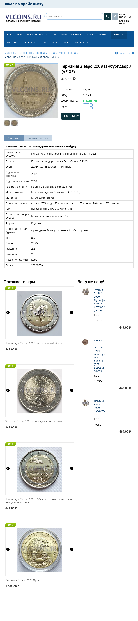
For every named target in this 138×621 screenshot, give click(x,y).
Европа (119, 34)
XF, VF (9, 65)
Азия (90, 34)
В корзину (71, 116)
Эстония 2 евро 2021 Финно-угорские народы (33, 421)
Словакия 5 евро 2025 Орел (22, 580)
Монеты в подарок (76, 42)
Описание (13, 138)
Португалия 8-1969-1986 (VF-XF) (99, 407)
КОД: (64, 95)
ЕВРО (52, 52)
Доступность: (69, 100)
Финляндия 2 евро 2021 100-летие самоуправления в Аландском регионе (38, 501)
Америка (12, 42)
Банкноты (29, 42)
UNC (10, 288)
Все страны (14, 34)
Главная (9, 52)
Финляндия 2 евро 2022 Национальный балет (33, 343)
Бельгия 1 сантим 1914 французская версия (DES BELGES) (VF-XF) (99, 356)
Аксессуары (50, 42)
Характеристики (38, 138)
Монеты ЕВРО (67, 52)
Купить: (66, 106)
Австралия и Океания (67, 34)
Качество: (67, 89)
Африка (103, 34)
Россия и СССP (37, 34)
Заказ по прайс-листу (23, 3)
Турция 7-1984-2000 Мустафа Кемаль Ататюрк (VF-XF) (99, 300)
